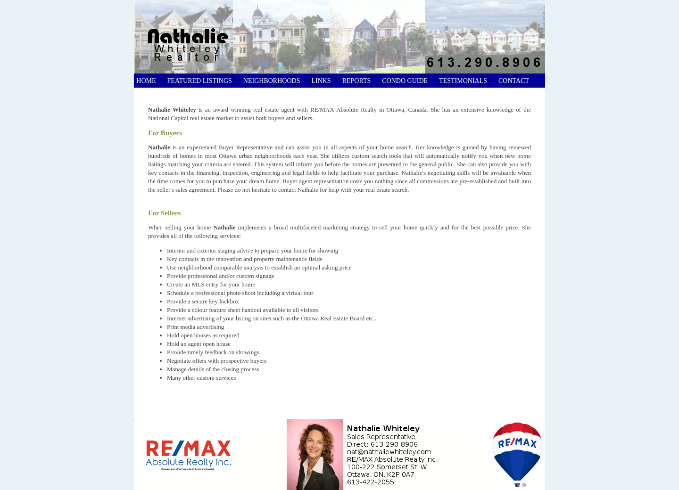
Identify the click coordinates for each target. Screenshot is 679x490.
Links (321, 80)
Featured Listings (199, 80)
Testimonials (463, 80)
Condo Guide (405, 80)
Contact (513, 80)
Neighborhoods (271, 80)
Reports (356, 80)
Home (145, 80)
